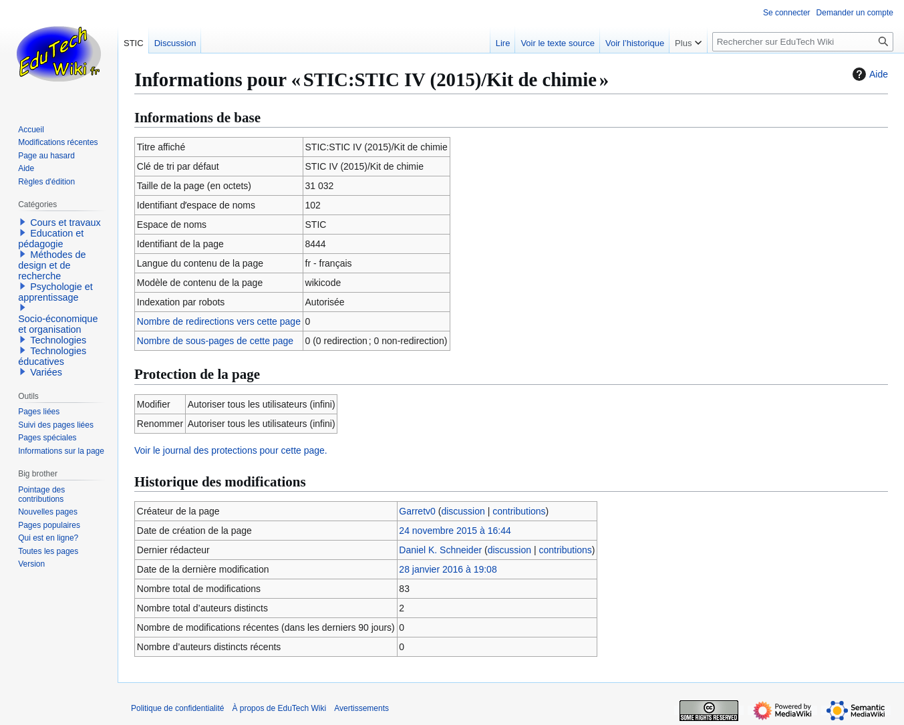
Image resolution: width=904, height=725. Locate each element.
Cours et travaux (65, 222)
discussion (462, 511)
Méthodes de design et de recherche (52, 265)
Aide (868, 74)
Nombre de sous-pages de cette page (215, 340)
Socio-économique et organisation (58, 324)
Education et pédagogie (51, 238)
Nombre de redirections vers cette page (219, 321)
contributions (518, 511)
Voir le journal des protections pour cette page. (230, 450)
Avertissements (361, 708)
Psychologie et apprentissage (55, 292)
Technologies (58, 340)
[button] (22, 222)
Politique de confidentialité (177, 708)
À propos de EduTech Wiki (279, 708)
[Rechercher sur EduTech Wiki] (802, 41)
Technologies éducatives (52, 356)
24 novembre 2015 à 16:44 (454, 530)
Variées (46, 372)
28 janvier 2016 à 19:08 (447, 569)
